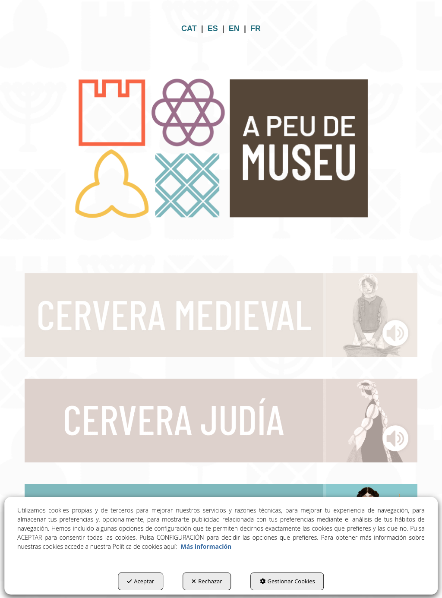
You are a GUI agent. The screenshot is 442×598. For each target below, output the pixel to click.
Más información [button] (206, 546)
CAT (189, 28)
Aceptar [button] (140, 581)
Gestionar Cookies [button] (287, 581)
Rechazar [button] (207, 581)
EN (234, 28)
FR (255, 28)
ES (213, 28)
